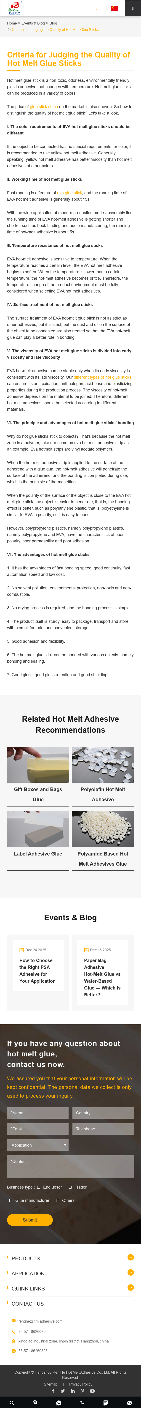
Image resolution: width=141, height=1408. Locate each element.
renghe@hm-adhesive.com (40, 1321)
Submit (30, 1219)
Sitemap (50, 1384)
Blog (53, 23)
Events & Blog (33, 23)
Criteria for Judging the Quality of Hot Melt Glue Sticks (55, 29)
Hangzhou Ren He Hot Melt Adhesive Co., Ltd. (72, 1372)
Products (26, 1258)
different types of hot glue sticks (102, 377)
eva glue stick (69, 192)
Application (28, 1273)
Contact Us (28, 1304)
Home (12, 23)
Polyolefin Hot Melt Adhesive (103, 794)
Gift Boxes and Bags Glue (38, 794)
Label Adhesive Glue (38, 854)
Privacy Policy (80, 1384)
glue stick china (44, 106)
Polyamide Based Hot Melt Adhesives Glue (102, 859)
